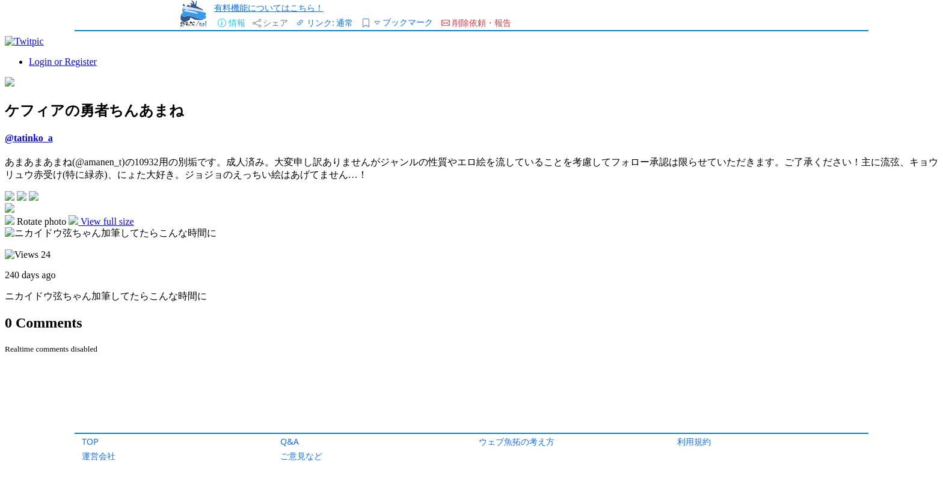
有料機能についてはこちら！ (269, 7)
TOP (90, 441)
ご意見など (301, 456)
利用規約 (694, 441)
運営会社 (98, 456)
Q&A (289, 441)
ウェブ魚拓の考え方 (516, 441)
